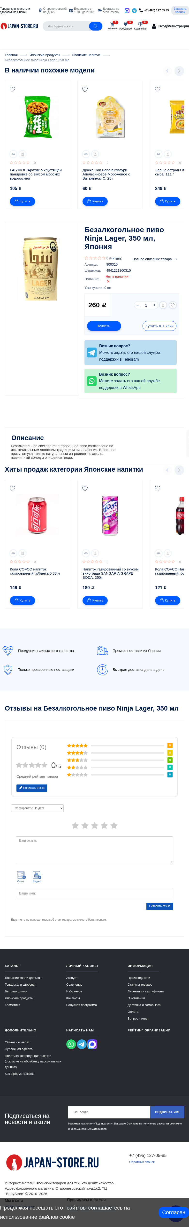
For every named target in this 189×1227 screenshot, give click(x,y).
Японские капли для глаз (23, 981)
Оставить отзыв (159, 910)
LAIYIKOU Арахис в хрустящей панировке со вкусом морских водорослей (36, 174)
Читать (115, 258)
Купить (23, 201)
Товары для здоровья (20, 988)
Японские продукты (19, 1002)
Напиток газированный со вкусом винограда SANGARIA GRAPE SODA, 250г (111, 577)
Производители (139, 981)
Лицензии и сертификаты (146, 995)
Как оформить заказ (19, 1077)
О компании (136, 1002)
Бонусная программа (81, 1009)
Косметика (12, 1009)
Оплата (133, 1015)
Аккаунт (72, 981)
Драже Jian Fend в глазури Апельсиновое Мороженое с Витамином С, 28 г (107, 174)
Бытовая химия (16, 995)
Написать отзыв (32, 791)
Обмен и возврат (17, 1046)
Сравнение (74, 988)
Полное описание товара (154, 259)
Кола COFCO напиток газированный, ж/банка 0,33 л (35, 575)
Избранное (74, 995)
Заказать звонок (180, 10)
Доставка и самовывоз (144, 1009)
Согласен (173, 1212)
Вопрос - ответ (138, 1022)
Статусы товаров (140, 988)
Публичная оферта (19, 1053)
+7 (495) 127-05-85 (148, 1159)
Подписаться (167, 1116)
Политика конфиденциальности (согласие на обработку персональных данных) (33, 1065)
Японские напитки (113, 473)
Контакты (73, 1002)
